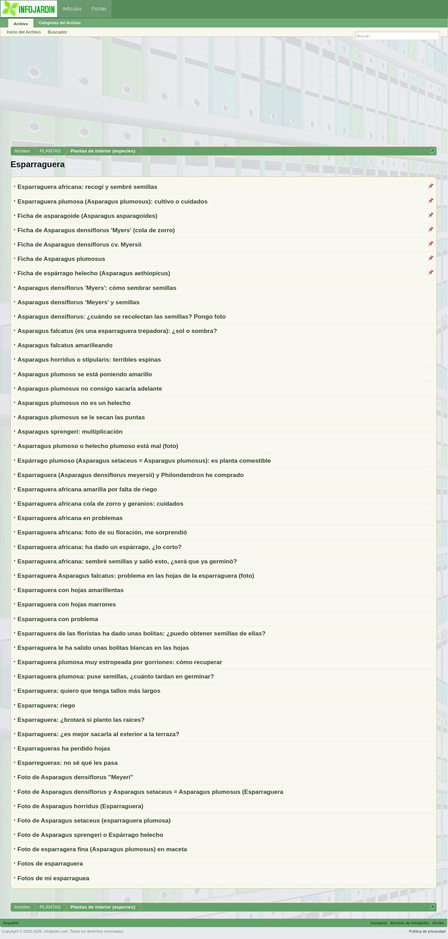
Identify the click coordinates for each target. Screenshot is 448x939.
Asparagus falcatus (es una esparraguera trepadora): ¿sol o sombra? (117, 330)
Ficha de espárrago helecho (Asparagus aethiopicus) (94, 273)
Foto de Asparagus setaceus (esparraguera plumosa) (94, 820)
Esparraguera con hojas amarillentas (71, 589)
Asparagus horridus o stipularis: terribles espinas (89, 359)
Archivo (21, 24)
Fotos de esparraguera (50, 863)
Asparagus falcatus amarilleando (65, 345)
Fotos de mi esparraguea (53, 878)
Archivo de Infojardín (410, 923)
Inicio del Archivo (24, 32)
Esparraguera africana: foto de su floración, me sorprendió (102, 532)
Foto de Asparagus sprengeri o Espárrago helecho (90, 834)
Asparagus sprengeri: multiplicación (70, 431)
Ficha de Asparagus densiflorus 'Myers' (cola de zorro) (96, 230)
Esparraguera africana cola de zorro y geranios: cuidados (100, 503)
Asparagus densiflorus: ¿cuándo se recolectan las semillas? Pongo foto (122, 316)
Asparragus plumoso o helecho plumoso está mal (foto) (98, 445)
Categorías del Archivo (59, 23)
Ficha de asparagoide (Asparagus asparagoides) (88, 215)
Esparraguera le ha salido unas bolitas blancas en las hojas (103, 647)
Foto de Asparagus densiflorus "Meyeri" (75, 777)
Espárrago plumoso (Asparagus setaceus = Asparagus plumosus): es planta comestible (144, 460)
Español (11, 923)
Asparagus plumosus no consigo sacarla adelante (90, 388)
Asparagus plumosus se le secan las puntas (81, 417)
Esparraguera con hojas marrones (67, 604)
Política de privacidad (427, 931)
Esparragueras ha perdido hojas (64, 748)
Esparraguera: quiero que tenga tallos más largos (89, 690)
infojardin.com (56, 931)
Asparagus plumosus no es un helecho (74, 402)
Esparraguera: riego (46, 705)
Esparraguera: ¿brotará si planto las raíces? (81, 719)
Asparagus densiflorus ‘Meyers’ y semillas (79, 302)
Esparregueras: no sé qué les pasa (68, 762)
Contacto (378, 923)
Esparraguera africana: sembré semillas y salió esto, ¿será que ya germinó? (127, 561)
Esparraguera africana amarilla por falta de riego (87, 489)
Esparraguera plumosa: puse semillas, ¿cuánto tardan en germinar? (116, 676)
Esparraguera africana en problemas (70, 517)
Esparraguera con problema (58, 619)
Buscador (57, 32)
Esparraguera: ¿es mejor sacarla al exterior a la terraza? (98, 734)
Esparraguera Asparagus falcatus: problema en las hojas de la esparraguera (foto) (136, 575)
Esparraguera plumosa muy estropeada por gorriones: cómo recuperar (120, 662)
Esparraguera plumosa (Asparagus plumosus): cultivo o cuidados (113, 201)
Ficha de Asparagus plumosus (61, 258)
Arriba (438, 923)
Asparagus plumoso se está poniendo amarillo (85, 374)
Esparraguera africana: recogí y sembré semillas (88, 186)
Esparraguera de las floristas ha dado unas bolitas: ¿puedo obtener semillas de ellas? (142, 633)
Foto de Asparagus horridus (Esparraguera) (80, 806)
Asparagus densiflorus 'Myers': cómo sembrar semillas (97, 287)
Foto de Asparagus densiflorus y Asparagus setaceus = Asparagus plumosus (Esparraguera (150, 791)
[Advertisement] (220, 94)
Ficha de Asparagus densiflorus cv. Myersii (79, 244)
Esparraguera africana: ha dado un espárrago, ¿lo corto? (100, 546)
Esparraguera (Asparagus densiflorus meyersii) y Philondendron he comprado (131, 474)
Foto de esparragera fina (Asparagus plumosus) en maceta (102, 849)
